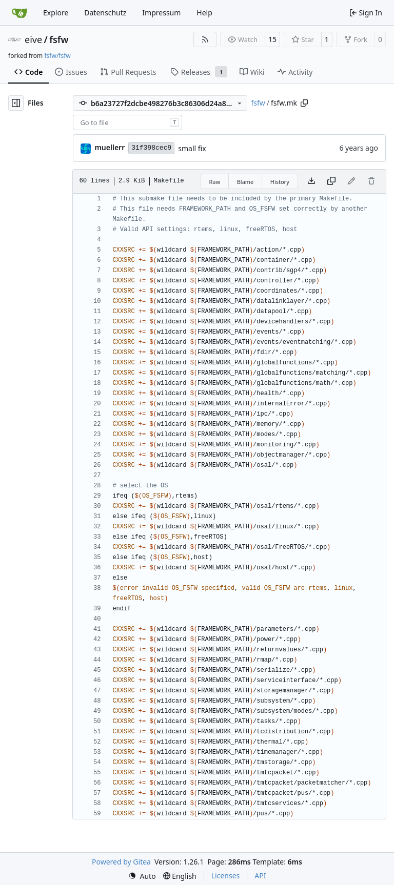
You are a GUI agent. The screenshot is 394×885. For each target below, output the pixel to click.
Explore (55, 12)
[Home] (19, 13)
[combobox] (127, 122)
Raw (215, 182)
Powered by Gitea (121, 862)
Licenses (225, 875)
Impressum (161, 12)
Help (204, 12)
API (260, 875)
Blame (245, 182)
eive (33, 39)
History (279, 182)
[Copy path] (304, 103)
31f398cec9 (151, 148)
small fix (192, 148)
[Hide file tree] (16, 103)
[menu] (142, 876)
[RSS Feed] (205, 39)
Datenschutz (105, 12)
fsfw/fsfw (57, 55)
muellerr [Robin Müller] (109, 147)
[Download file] (311, 181)
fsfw (58, 39)
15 (272, 39)
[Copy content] (331, 181)
